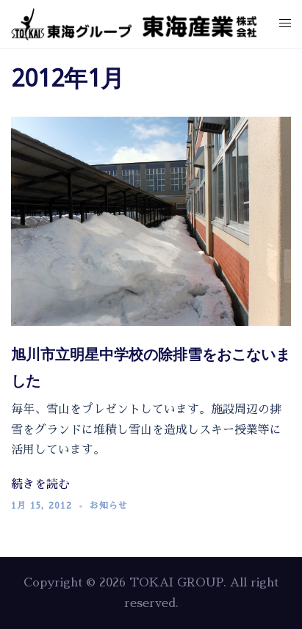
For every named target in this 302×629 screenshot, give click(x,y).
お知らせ (109, 505)
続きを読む (40, 484)
